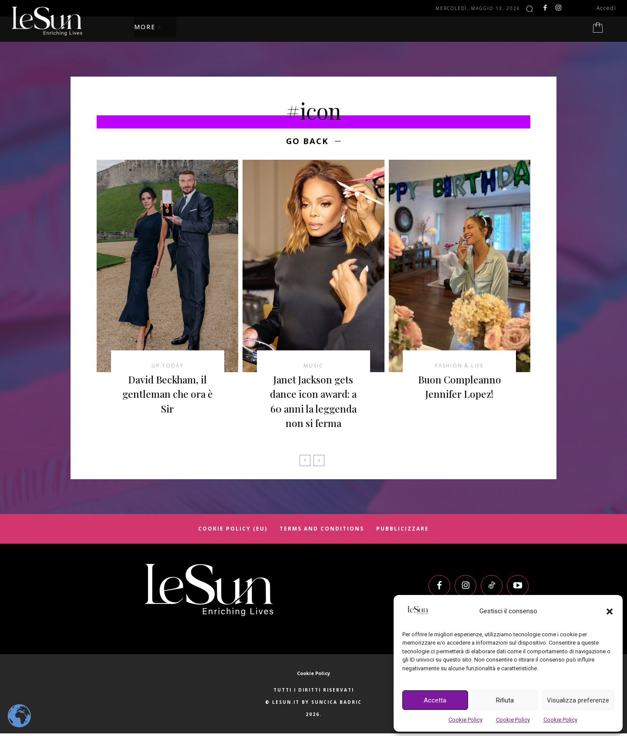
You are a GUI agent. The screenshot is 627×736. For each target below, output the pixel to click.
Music (313, 367)
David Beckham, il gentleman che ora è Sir (167, 395)
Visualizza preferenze (578, 700)
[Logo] (209, 592)
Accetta (435, 700)
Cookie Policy (465, 719)
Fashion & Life (459, 367)
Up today (167, 367)
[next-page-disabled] (319, 462)
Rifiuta (505, 700)
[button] (609, 611)
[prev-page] (305, 462)
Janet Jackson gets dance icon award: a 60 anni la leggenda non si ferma (313, 403)
